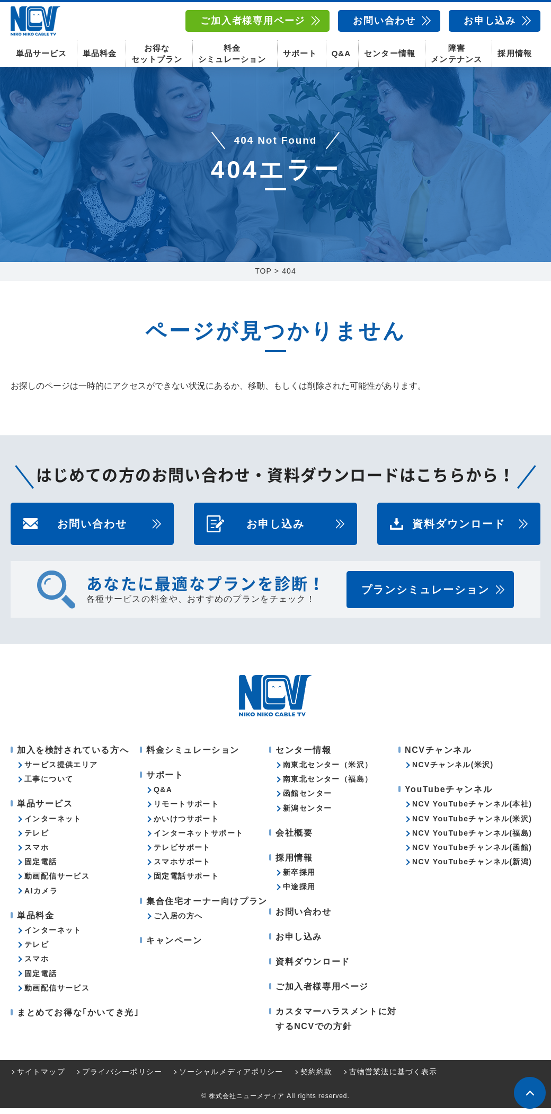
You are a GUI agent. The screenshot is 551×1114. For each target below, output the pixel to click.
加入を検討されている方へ (73, 755)
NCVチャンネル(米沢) (453, 770)
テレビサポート (182, 853)
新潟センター (307, 814)
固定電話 (40, 867)
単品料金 (100, 53)
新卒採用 (299, 878)
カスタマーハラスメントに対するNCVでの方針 (336, 1024)
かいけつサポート (186, 824)
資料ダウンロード (458, 530)
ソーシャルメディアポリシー (231, 1077)
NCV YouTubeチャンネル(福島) (472, 839)
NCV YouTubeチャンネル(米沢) (472, 824)
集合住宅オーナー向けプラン (207, 906)
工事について (48, 784)
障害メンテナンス (456, 53)
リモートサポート (186, 810)
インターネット (53, 824)
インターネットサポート (198, 839)
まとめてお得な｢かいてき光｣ (78, 1018)
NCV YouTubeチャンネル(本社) (472, 810)
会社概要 (294, 838)
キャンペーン (174, 946)
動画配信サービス (57, 882)
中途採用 (299, 892)
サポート (300, 53)
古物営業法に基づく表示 (393, 1077)
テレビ (36, 839)
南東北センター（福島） (327, 784)
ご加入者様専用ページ (252, 20)
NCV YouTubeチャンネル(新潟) (472, 867)
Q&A (341, 53)
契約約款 (316, 1077)
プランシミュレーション (425, 595)
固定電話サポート (186, 882)
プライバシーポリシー (122, 1077)
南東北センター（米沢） (327, 770)
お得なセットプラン (156, 53)
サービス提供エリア (61, 770)
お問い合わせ (384, 20)
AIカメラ (41, 896)
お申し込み (490, 20)
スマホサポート (182, 867)
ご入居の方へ (178, 921)
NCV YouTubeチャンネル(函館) (472, 853)
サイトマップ (41, 1077)
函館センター (307, 799)
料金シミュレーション (232, 53)
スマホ (36, 853)
